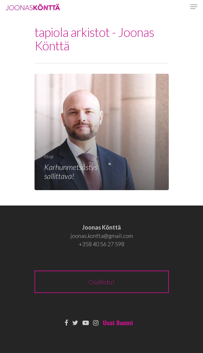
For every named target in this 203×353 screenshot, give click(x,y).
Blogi (48, 156)
